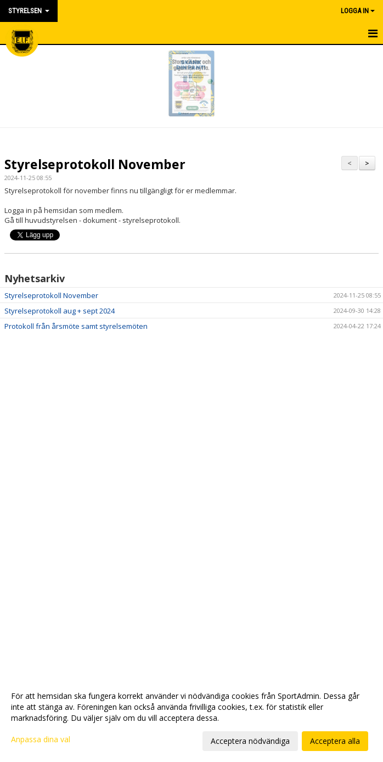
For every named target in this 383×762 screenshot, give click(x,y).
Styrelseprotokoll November (94, 164)
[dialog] (191, 718)
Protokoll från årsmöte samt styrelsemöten (76, 326)
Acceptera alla (335, 741)
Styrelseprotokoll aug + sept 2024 (59, 311)
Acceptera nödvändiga (250, 741)
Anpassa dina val (40, 739)
